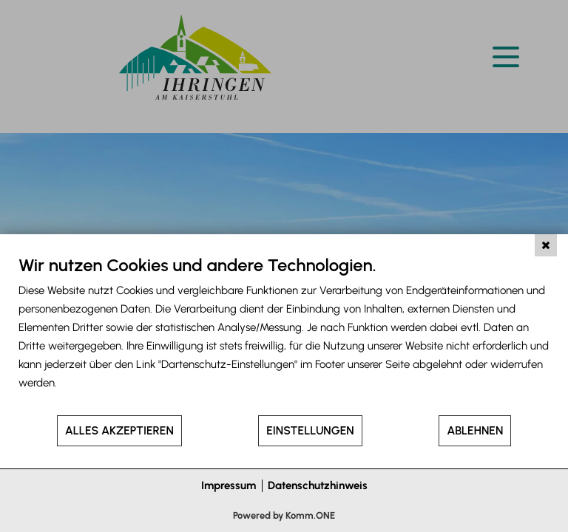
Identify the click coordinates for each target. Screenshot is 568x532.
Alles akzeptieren (119, 430)
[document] (284, 334)
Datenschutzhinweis (318, 485)
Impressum (228, 485)
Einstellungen (310, 430)
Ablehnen (475, 430)
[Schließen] (546, 245)
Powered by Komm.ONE (284, 515)
